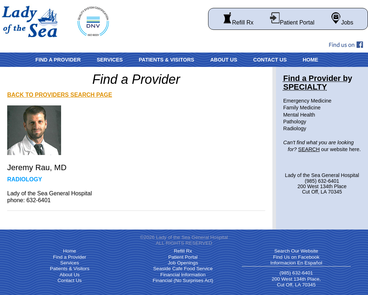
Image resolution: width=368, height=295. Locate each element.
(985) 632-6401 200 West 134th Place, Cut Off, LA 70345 (296, 278)
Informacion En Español (296, 263)
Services (110, 60)
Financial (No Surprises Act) (183, 280)
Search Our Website (296, 251)
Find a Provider (58, 60)
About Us (223, 60)
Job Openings (183, 263)
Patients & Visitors (166, 60)
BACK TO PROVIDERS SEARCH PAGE (59, 95)
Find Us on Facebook (296, 257)
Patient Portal (292, 22)
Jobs (341, 22)
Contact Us (269, 60)
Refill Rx (238, 22)
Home (310, 60)
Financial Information (183, 274)
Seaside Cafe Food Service (182, 268)
